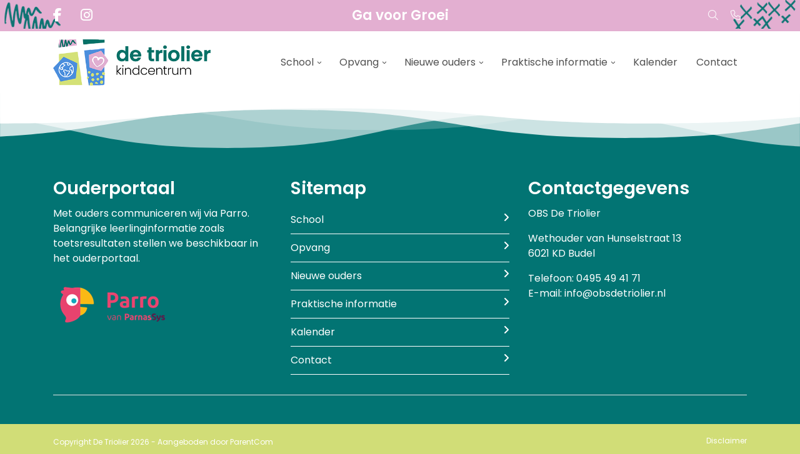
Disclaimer (726, 440)
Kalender (655, 62)
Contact (717, 62)
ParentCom (251, 442)
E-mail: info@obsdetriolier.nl (597, 293)
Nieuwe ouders (440, 62)
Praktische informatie (554, 62)
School (297, 62)
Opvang (359, 62)
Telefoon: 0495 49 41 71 (584, 278)
